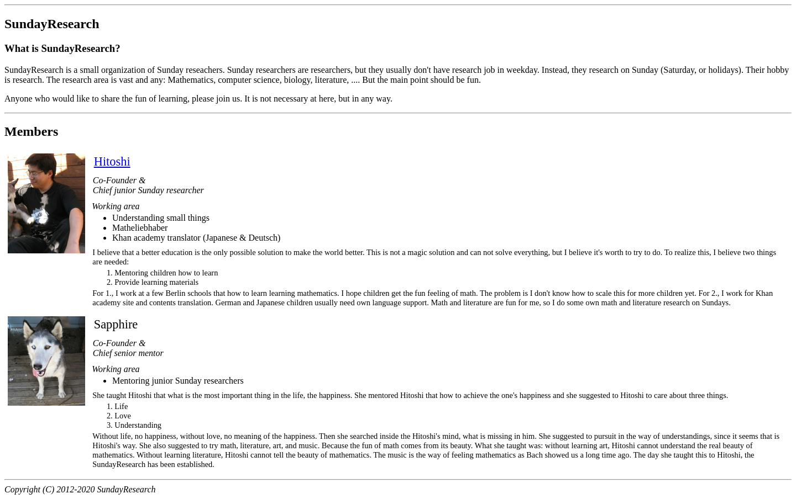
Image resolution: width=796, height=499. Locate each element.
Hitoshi (112, 161)
